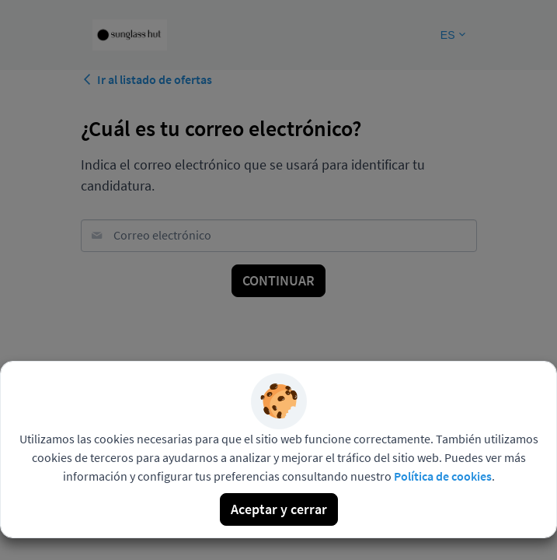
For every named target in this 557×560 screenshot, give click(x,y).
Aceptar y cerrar (279, 509)
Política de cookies (443, 476)
